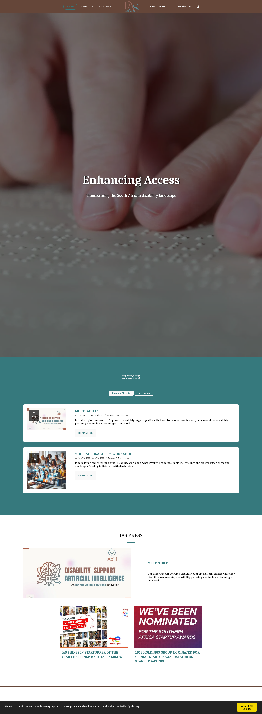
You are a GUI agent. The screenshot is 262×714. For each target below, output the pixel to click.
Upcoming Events (121, 393)
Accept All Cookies (247, 707)
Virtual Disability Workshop (104, 454)
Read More (85, 432)
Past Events (144, 393)
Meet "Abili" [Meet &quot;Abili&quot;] (86, 411)
